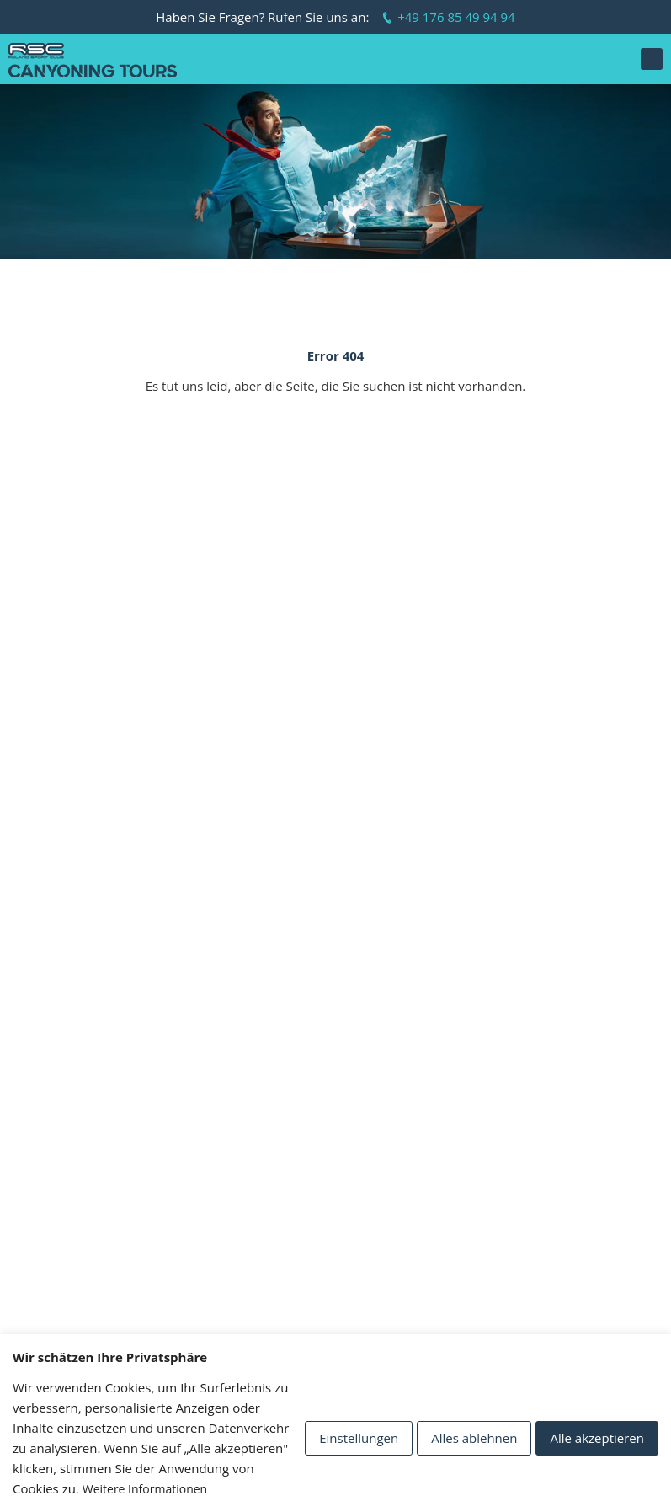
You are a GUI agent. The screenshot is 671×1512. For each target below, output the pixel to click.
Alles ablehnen (474, 1437)
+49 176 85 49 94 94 (456, 16)
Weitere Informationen (145, 1489)
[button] (652, 59)
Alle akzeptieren (597, 1437)
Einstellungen (358, 1437)
